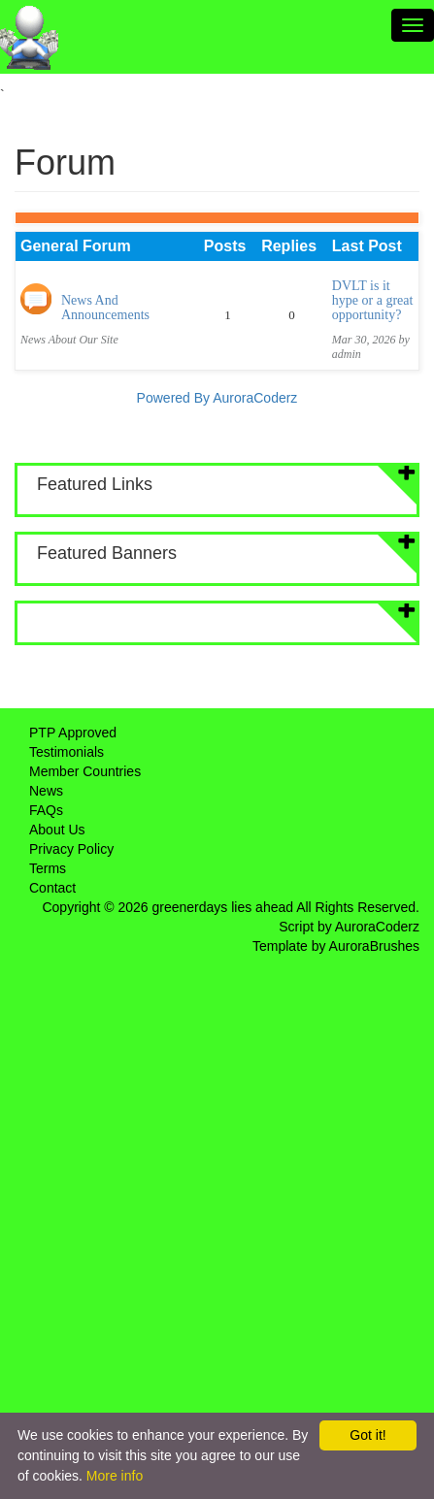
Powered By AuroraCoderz (217, 398)
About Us (57, 829)
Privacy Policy (71, 849)
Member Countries (85, 771)
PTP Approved (73, 732)
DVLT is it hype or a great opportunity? (373, 300)
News (46, 790)
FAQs (46, 810)
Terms (47, 868)
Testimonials (66, 752)
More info (114, 1475)
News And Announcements (105, 307)
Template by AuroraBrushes (335, 946)
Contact (52, 888)
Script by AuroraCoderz (349, 926)
